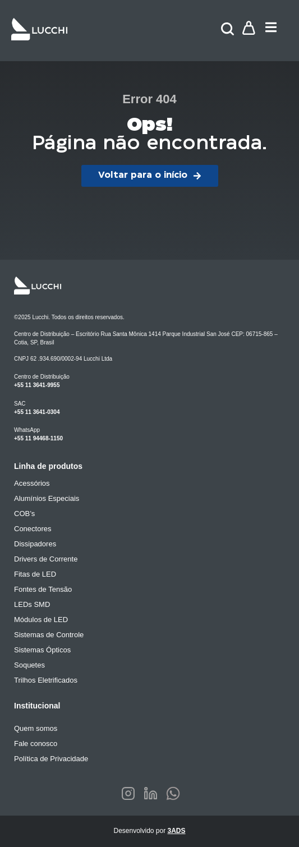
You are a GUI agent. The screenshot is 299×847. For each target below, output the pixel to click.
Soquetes (29, 665)
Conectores (32, 528)
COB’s (24, 513)
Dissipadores (35, 544)
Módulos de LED (41, 619)
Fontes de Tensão (43, 589)
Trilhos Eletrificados (45, 680)
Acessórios (32, 483)
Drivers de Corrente (45, 559)
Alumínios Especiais (46, 498)
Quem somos (35, 728)
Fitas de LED (35, 574)
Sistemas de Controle (49, 634)
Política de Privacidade (51, 758)
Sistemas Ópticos (42, 650)
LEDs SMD (32, 604)
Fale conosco (35, 743)
